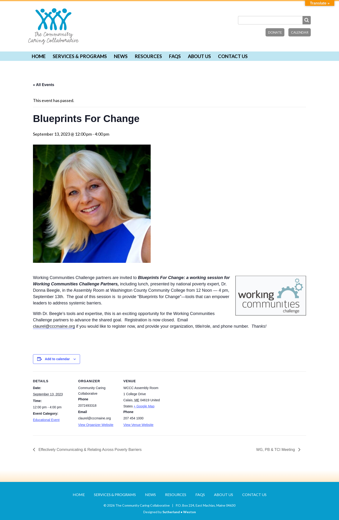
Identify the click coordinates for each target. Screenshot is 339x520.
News (121, 56)
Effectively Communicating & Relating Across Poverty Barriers (89, 450)
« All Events (43, 85)
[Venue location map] (193, 404)
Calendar (299, 32)
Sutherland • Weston (179, 512)
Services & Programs (80, 56)
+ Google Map (144, 406)
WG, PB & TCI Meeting (276, 450)
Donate (275, 32)
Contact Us (233, 56)
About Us (199, 56)
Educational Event (46, 420)
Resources (148, 56)
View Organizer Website (95, 425)
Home (39, 56)
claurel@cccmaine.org (54, 326)
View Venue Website (138, 425)
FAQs (175, 56)
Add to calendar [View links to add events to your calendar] (57, 359)
